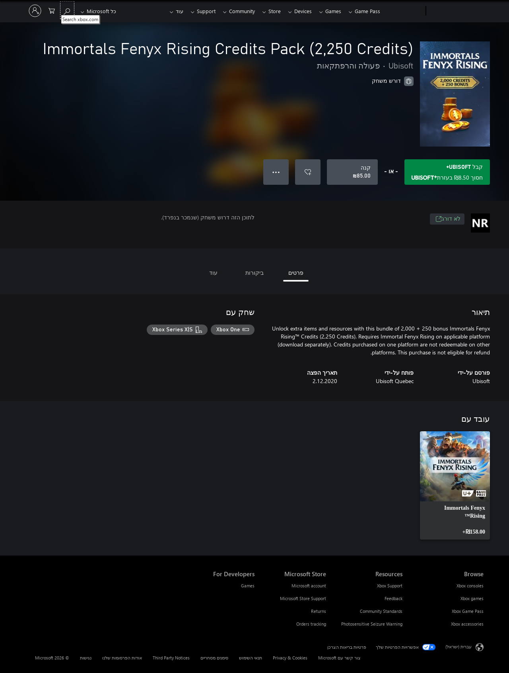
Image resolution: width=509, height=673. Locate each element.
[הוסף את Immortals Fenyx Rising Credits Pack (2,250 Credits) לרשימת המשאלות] (308, 172)
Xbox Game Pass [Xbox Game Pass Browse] (468, 611)
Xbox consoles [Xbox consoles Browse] (470, 585)
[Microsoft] (456, 11)
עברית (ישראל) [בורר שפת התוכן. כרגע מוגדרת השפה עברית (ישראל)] (458, 646)
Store (270, 11)
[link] (455, 485)
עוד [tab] (213, 272)
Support (198, 11)
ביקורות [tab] (254, 272)
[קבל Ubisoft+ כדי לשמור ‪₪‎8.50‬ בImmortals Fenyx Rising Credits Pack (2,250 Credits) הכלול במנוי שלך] (447, 172)
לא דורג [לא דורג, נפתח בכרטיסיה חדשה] (447, 219)
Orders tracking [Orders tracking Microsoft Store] (311, 623)
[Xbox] (404, 11)
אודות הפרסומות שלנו (122, 657)
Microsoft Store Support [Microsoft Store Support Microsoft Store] (303, 598)
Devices (300, 11)
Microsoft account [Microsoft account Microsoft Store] (308, 585)
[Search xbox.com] (67, 10)
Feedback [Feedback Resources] (393, 598)
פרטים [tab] (295, 272)
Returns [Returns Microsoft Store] (318, 611)
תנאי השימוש (250, 657)
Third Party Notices (171, 657)
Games (332, 11)
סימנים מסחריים (214, 657)
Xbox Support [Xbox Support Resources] (389, 585)
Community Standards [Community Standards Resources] (381, 611)
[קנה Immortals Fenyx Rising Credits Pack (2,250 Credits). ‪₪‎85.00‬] (352, 172)
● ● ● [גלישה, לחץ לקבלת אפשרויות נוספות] (276, 172)
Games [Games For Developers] (247, 585)
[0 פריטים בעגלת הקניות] (52, 10)
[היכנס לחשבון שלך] (35, 10)
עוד (170, 11)
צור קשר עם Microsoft (339, 657)
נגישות (85, 657)
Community (236, 11)
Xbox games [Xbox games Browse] (472, 598)
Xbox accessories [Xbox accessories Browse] (467, 623)
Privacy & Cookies (290, 657)
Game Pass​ (367, 11)
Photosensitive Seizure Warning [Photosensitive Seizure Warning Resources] (371, 623)
